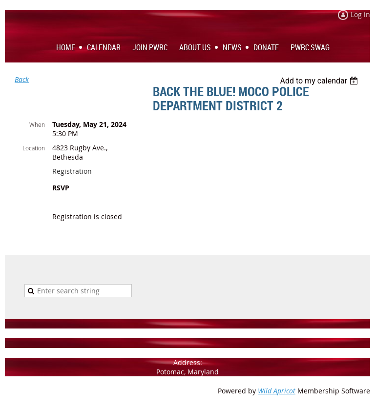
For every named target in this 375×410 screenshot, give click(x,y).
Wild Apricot (276, 390)
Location (33, 148)
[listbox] (320, 81)
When (37, 124)
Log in (360, 14)
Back (22, 79)
